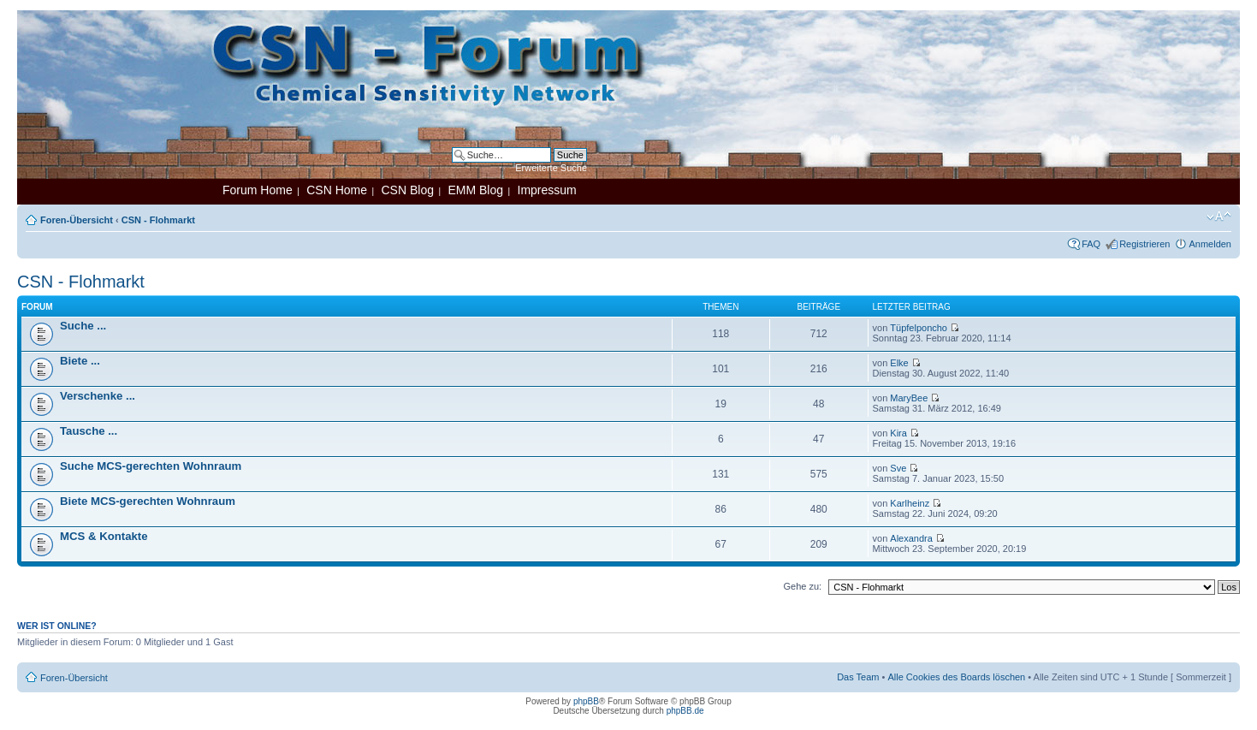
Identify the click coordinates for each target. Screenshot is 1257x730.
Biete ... (80, 360)
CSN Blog (407, 190)
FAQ (1091, 244)
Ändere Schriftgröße (1219, 216)
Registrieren (1144, 244)
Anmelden (1210, 244)
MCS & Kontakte (104, 536)
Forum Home (257, 190)
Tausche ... (88, 430)
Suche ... (83, 325)
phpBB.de (685, 710)
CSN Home (336, 190)
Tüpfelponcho (918, 328)
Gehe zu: (802, 586)
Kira (898, 433)
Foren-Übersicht (76, 220)
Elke (899, 363)
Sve (898, 468)
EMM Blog (475, 190)
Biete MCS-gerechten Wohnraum (147, 501)
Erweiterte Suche (551, 168)
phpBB (586, 701)
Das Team (858, 677)
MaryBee (909, 398)
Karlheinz (909, 503)
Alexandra (911, 538)
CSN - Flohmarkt (158, 220)
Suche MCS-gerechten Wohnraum (150, 466)
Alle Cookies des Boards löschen (956, 677)
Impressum (547, 190)
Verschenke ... (97, 395)
